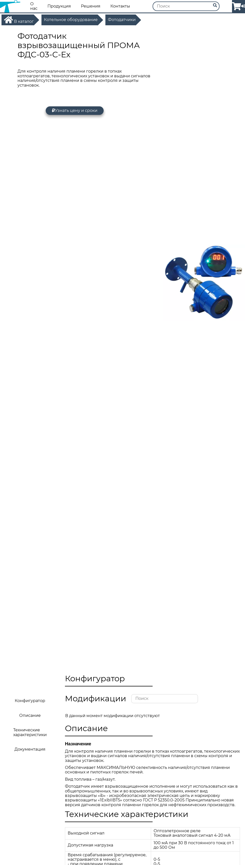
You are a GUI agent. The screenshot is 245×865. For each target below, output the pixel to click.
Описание (30, 715)
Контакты (120, 6)
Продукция (59, 6)
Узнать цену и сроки (74, 110)
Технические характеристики (30, 732)
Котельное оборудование (71, 20)
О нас (33, 6)
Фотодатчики (122, 20)
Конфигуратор (30, 700)
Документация (29, 749)
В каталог (19, 20)
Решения (90, 6)
